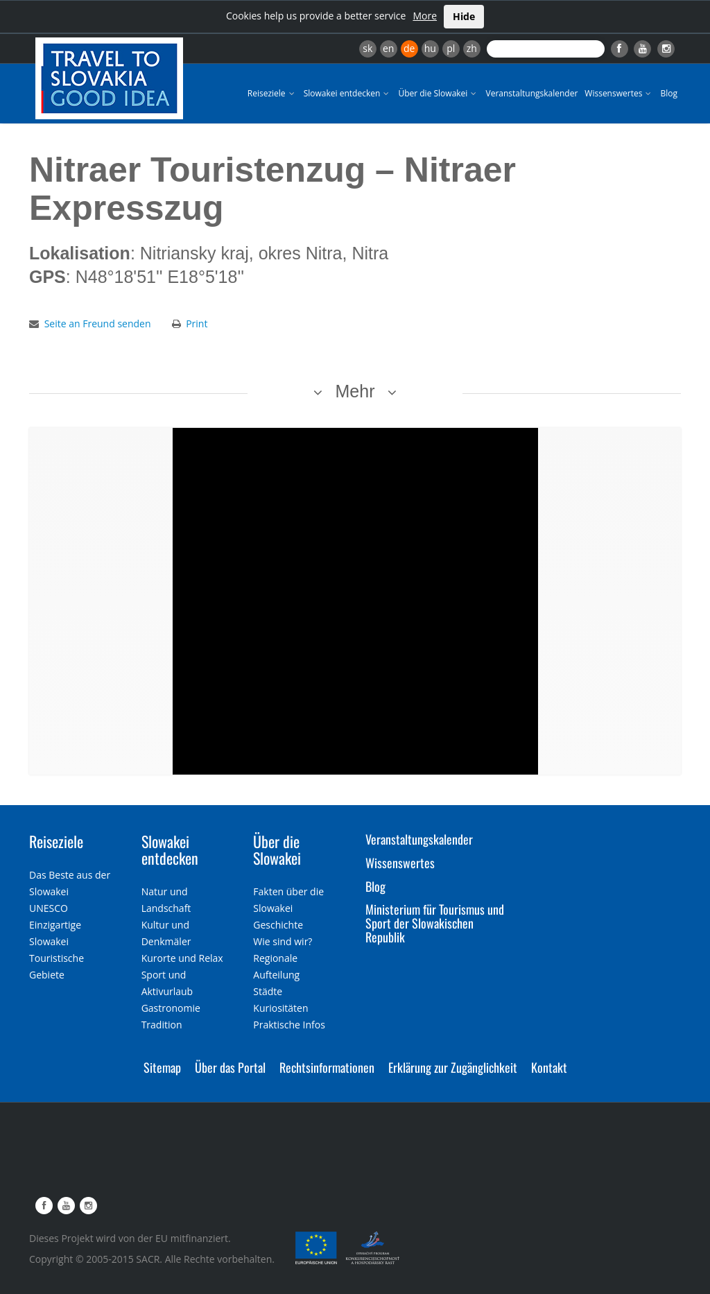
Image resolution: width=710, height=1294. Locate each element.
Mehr (355, 391)
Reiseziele (272, 93)
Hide (464, 16)
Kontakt (549, 1067)
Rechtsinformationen (326, 1067)
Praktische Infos (289, 1024)
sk (367, 48)
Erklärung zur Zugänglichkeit (452, 1067)
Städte (267, 991)
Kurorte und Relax (182, 958)
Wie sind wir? (282, 941)
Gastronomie (170, 1008)
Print (196, 323)
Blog (668, 93)
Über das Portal (230, 1067)
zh (472, 48)
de (409, 48)
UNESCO (48, 908)
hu (430, 48)
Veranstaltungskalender (531, 93)
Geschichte (278, 924)
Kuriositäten (280, 1008)
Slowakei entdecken (348, 93)
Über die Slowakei (438, 93)
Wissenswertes (619, 93)
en (388, 48)
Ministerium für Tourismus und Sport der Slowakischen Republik (434, 923)
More (425, 15)
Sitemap (162, 1067)
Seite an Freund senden (97, 323)
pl (451, 48)
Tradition (161, 1024)
